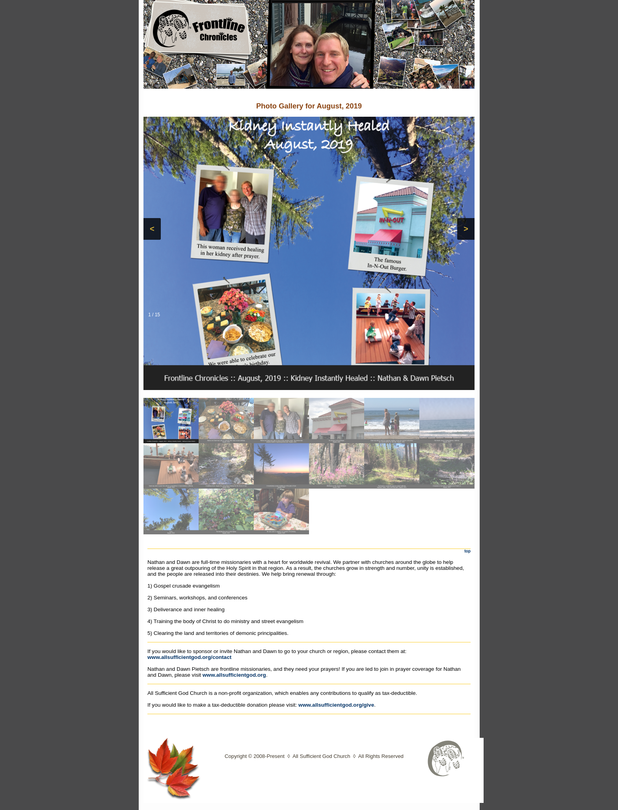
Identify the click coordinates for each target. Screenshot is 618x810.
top (467, 551)
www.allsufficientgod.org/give (336, 705)
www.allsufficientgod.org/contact (189, 657)
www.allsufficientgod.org (234, 675)
